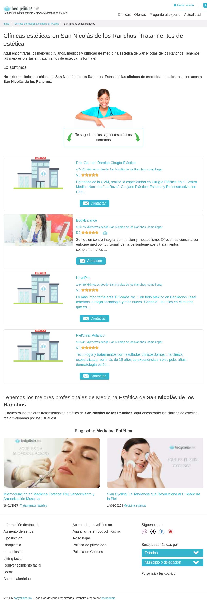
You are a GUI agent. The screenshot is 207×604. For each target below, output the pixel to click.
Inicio (7, 23)
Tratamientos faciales (33, 505)
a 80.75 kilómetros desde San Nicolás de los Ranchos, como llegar (119, 227)
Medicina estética (135, 505)
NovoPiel (83, 278)
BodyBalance (86, 220)
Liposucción (13, 538)
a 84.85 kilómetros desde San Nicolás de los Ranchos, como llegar (119, 284)
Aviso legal (81, 538)
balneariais (108, 598)
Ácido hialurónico (17, 579)
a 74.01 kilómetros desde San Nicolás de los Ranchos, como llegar (119, 169)
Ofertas (140, 15)
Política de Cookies (88, 552)
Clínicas (124, 15)
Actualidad (192, 15)
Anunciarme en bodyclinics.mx (97, 531)
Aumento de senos (18, 531)
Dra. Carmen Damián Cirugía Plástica (105, 163)
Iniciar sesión (184, 5)
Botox (8, 572)
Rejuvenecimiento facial (22, 565)
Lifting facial (13, 559)
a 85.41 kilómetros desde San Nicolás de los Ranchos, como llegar (119, 342)
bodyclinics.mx (23, 598)
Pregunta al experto (165, 15)
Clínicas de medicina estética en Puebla (37, 23)
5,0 (87, 175)
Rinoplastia (12, 545)
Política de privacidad (89, 545)
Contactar (94, 203)
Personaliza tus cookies (158, 573)
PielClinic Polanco (90, 335)
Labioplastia (13, 552)
